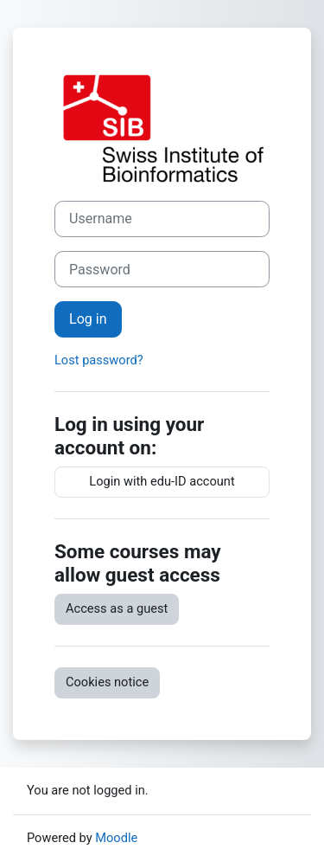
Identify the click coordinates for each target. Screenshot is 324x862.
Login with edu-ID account (161, 481)
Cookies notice (107, 682)
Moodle (116, 838)
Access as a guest (117, 608)
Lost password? (98, 360)
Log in (88, 319)
